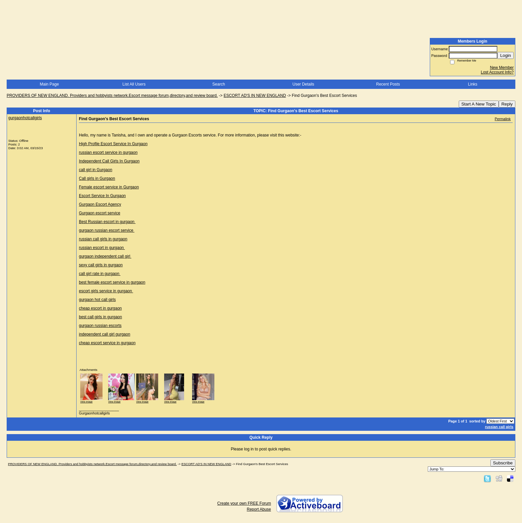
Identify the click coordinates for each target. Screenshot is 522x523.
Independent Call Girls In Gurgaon (109, 161)
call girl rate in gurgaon (100, 273)
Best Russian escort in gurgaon (107, 221)
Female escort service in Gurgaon (109, 187)
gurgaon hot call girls (97, 299)
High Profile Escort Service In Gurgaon (113, 143)
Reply (507, 104)
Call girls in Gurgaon (97, 178)
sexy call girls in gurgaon (101, 265)
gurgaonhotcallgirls (25, 118)
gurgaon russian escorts (100, 325)
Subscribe (503, 462)
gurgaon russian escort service (106, 230)
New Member (502, 67)
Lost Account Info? (497, 72)
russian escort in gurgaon (102, 247)
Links (472, 84)
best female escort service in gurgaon (112, 282)
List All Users (134, 84)
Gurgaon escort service (99, 213)
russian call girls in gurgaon (103, 239)
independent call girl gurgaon (104, 334)
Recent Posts (388, 84)
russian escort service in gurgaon (108, 152)
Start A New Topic (478, 104)
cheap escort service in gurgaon (107, 343)
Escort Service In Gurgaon (102, 195)
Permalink (503, 119)
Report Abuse (259, 509)
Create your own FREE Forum (244, 503)
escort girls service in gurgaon (106, 291)
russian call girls (499, 427)
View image (86, 401)
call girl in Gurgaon (95, 169)
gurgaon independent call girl (105, 256)
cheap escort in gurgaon (100, 308)
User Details (303, 84)
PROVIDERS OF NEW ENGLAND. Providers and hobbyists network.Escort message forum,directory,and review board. (112, 95)
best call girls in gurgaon (100, 317)
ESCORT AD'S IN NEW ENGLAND (255, 95)
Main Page (49, 84)
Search (218, 84)
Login (505, 55)
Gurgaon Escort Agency (100, 204)
